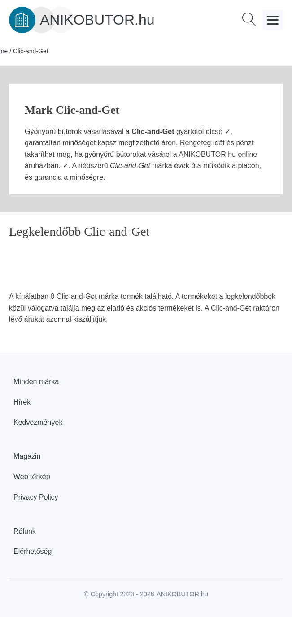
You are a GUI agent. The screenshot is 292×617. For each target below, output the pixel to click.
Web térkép (31, 476)
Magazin (26, 456)
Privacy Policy (35, 497)
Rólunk (24, 531)
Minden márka (36, 381)
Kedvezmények (37, 422)
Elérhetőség (32, 551)
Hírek (22, 402)
